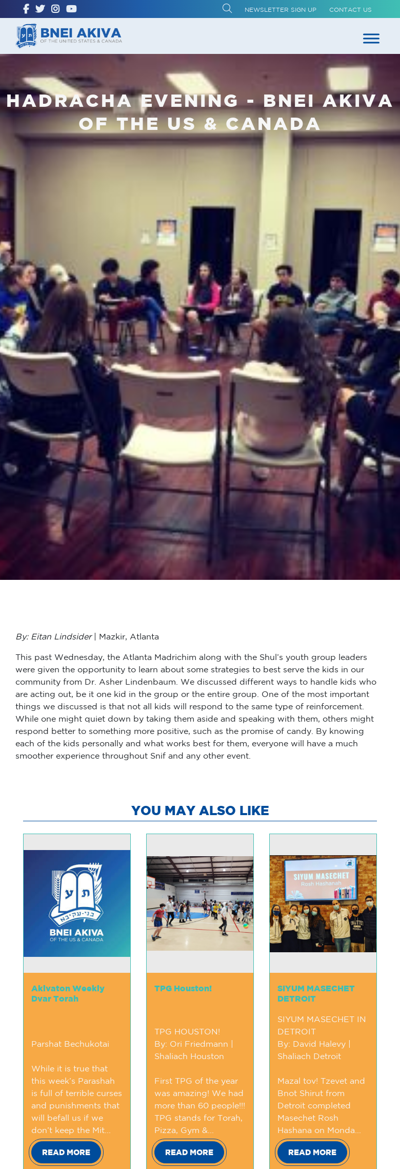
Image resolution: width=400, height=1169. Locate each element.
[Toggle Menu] (371, 38)
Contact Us (350, 9)
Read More (66, 1152)
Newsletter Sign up (280, 9)
